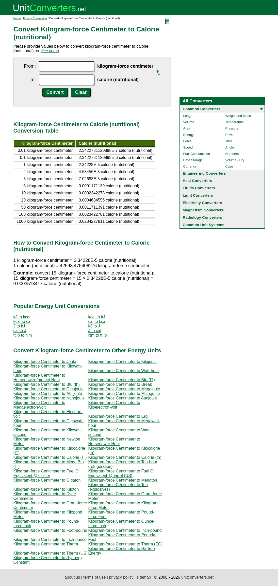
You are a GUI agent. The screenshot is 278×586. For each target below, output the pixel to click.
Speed (188, 147)
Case (229, 166)
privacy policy (121, 577)
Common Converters (201, 109)
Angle (229, 147)
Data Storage (193, 160)
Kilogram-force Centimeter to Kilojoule (122, 361)
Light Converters (198, 195)
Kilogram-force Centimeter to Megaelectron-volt (39, 404)
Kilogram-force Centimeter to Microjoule (124, 393)
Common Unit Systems (203, 225)
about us (72, 577)
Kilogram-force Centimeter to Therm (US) (50, 553)
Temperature (234, 122)
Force (187, 141)
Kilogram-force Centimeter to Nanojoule (49, 398)
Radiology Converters (202, 217)
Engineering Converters (204, 173)
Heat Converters (197, 180)
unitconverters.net (197, 577)
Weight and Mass (238, 116)
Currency (190, 166)
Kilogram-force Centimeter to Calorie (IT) (50, 457)
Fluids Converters (199, 188)
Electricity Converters (202, 202)
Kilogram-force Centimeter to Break (120, 384)
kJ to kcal (21, 317)
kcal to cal (22, 321)
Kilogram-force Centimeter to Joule (44, 361)
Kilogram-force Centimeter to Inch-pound (125, 530)
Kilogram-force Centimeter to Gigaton (47, 480)
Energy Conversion (35, 18)
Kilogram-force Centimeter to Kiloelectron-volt (114, 404)
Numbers (232, 154)
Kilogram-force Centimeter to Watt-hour (123, 371)
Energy (188, 135)
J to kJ (19, 326)
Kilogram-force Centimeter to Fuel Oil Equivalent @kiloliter (46, 473)
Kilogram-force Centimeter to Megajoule (124, 389)
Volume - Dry (234, 160)
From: (30, 66)
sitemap (144, 577)
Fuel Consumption (196, 154)
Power (230, 135)
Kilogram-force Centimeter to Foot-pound (50, 530)
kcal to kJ (96, 317)
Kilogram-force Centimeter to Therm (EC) (125, 544)
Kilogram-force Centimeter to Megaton (122, 480)
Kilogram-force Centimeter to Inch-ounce (50, 539)
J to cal (94, 330)
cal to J (19, 330)
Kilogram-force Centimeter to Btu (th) (46, 384)
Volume (188, 122)
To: (33, 79)
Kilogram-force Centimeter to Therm (45, 544)
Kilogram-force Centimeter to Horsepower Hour (114, 441)
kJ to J (94, 326)
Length (188, 116)
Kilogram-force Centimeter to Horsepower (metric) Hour (39, 377)
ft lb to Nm (22, 335)
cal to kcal (97, 321)
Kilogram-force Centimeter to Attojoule (122, 398)
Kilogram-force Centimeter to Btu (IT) (121, 380)
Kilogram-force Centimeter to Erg (118, 416)
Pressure (232, 128)
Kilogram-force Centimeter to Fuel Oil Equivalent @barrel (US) (121, 473)
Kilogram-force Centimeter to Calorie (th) (124, 457)
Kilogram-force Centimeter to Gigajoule (48, 389)
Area (186, 128)
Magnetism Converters (203, 210)
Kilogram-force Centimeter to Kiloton (46, 489)
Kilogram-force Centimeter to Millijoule (47, 393)
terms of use (94, 577)
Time (229, 141)
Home (17, 18)
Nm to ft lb (97, 335)
